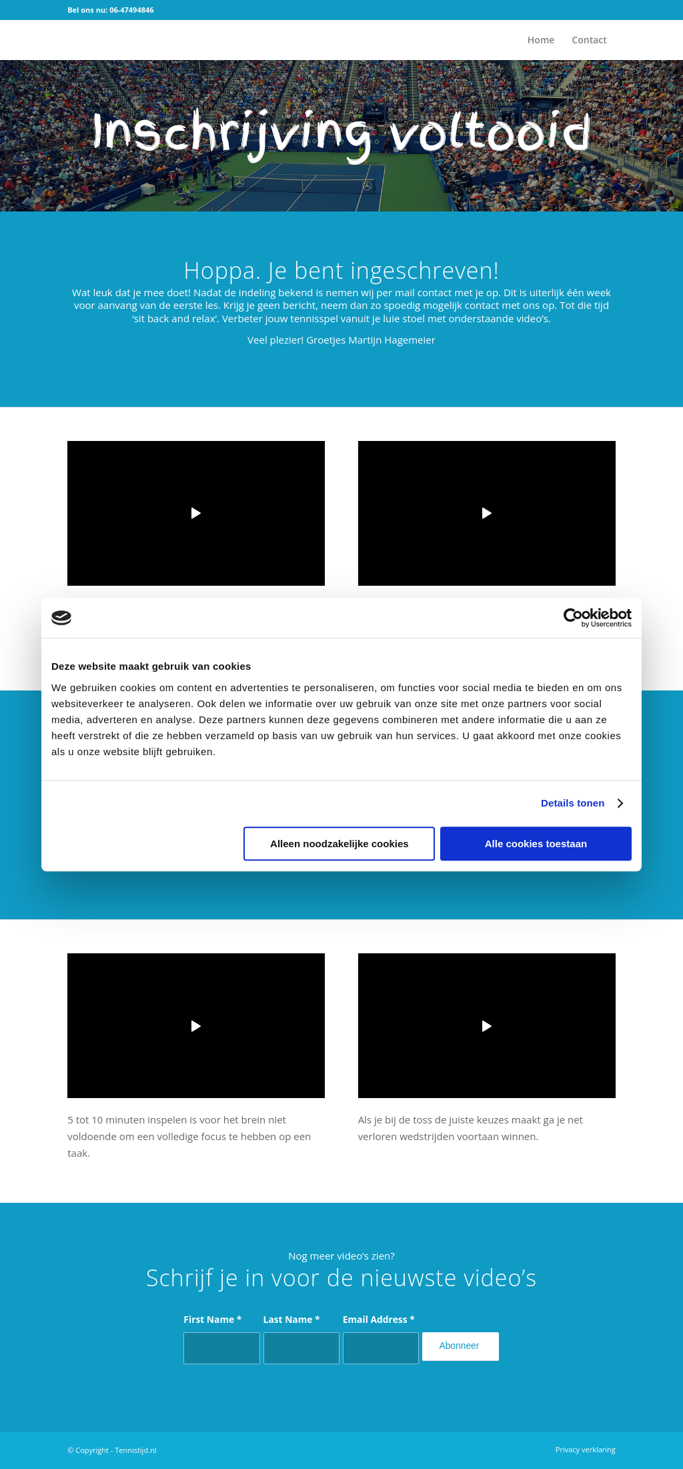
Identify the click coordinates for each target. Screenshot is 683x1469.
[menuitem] (541, 40)
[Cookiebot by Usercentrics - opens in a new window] (573, 618)
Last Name (291, 1319)
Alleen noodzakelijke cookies (339, 843)
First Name (212, 1319)
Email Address (379, 1319)
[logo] (87, 40)
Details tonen (572, 803)
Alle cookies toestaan (536, 843)
